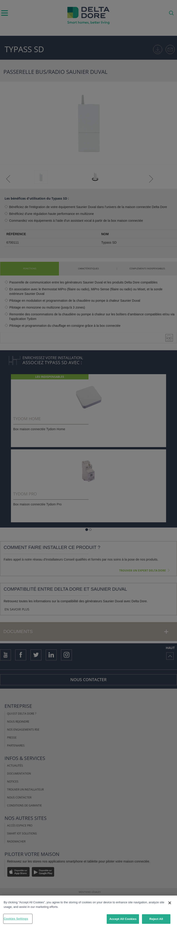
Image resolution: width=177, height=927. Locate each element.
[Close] (170, 903)
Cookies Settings (16, 918)
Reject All (156, 919)
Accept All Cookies (123, 919)
